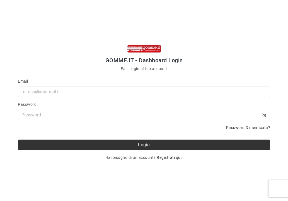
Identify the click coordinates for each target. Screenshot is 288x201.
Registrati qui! (170, 157)
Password (27, 104)
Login (144, 144)
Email (23, 81)
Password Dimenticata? (248, 127)
